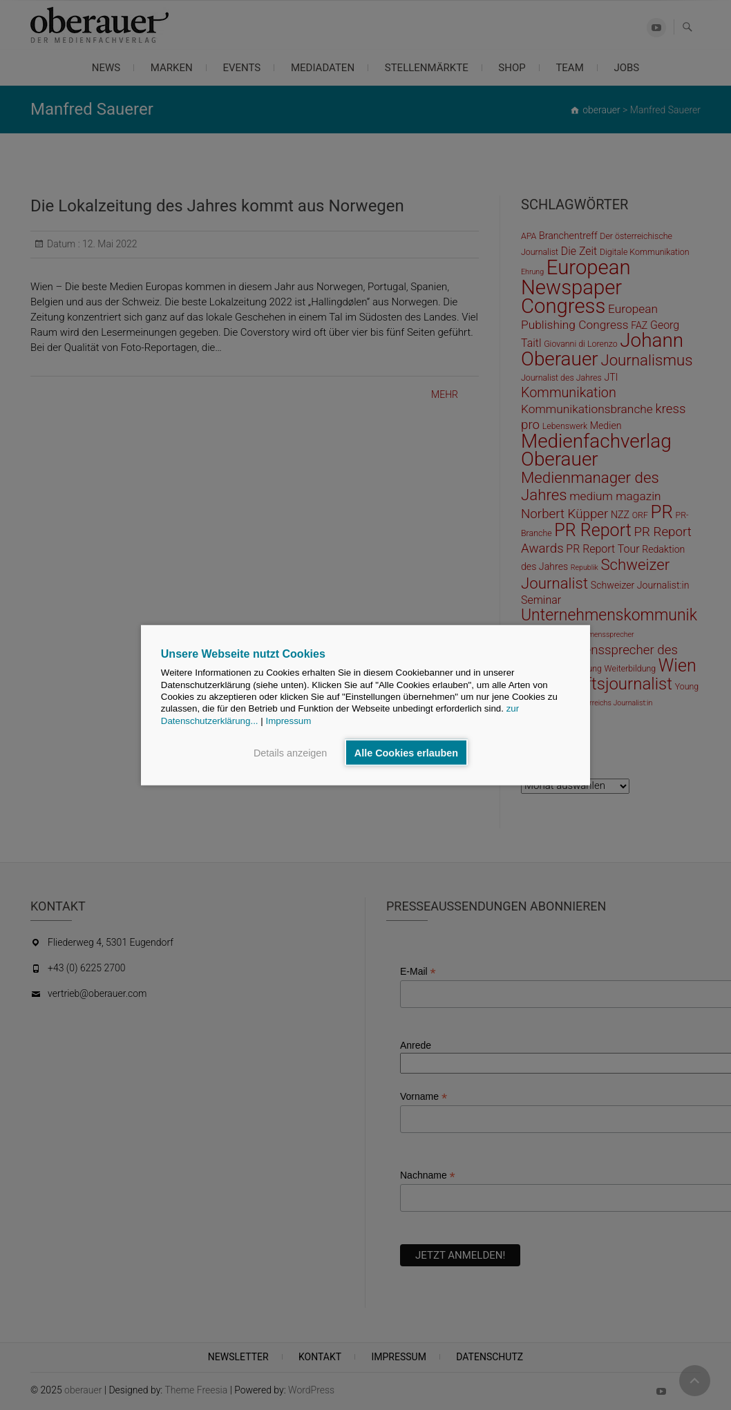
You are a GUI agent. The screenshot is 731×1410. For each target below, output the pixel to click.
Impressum (288, 720)
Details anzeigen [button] (290, 752)
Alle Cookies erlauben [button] (406, 752)
